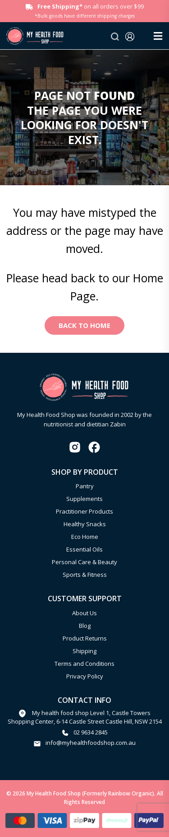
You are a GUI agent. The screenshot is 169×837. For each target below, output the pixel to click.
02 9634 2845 (90, 732)
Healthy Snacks (85, 524)
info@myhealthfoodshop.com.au (91, 743)
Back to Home (84, 325)
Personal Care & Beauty (84, 562)
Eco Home (84, 537)
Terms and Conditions (84, 663)
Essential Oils (84, 549)
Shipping (84, 651)
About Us (84, 613)
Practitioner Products (84, 511)
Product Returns (85, 638)
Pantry (85, 486)
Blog (85, 626)
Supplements (84, 499)
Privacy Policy (84, 676)
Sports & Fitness (85, 574)
